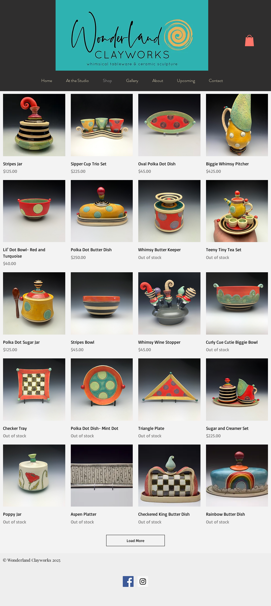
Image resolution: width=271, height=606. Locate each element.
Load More (135, 540)
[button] (249, 40)
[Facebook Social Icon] (128, 581)
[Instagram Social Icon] (142, 581)
